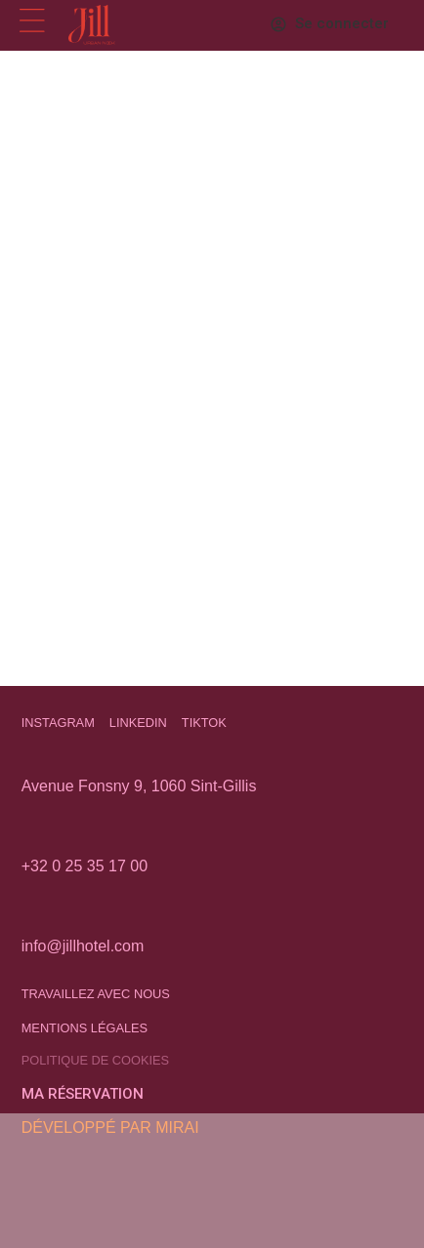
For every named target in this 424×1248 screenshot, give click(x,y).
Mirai (176, 1127)
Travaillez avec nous (95, 993)
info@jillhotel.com (83, 946)
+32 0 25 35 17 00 (84, 866)
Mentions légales (84, 1028)
